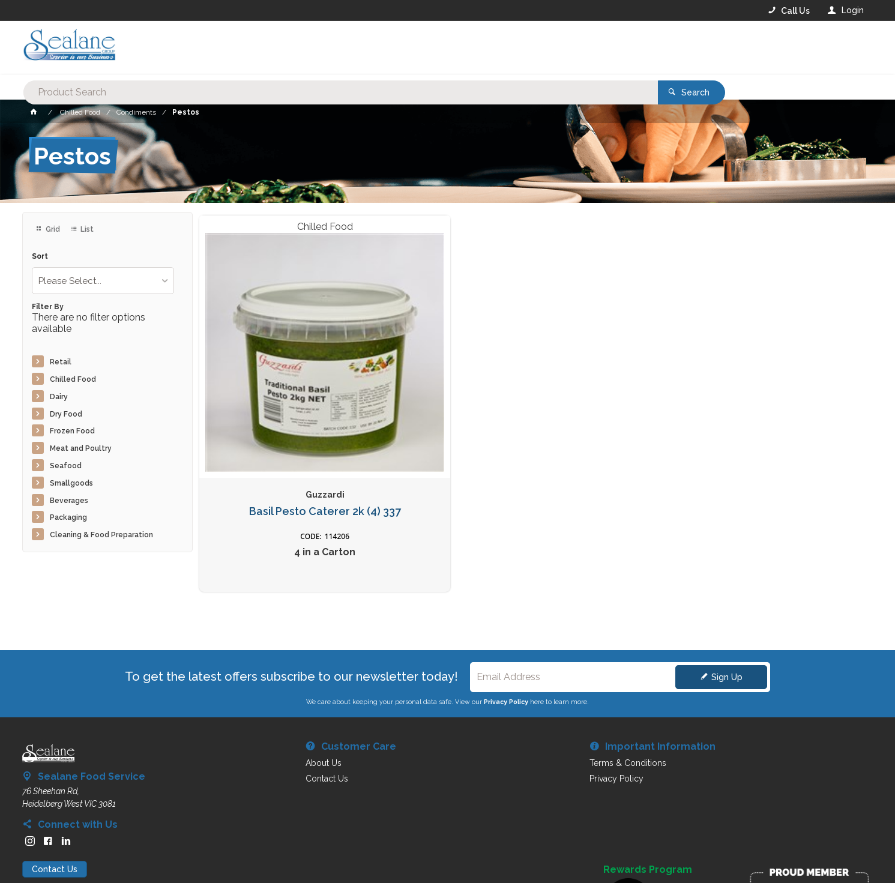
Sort (40, 257)
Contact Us (54, 807)
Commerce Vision (92, 853)
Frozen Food (72, 431)
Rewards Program (647, 808)
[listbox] (102, 280)
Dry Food (66, 414)
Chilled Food (73, 379)
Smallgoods (71, 483)
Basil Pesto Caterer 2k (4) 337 (277, 419)
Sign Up (727, 615)
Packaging (68, 517)
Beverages (69, 500)
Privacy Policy (506, 639)
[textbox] (398, 48)
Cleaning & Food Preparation (101, 535)
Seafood (66, 466)
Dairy (59, 397)
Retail (60, 362)
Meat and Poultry (81, 448)
